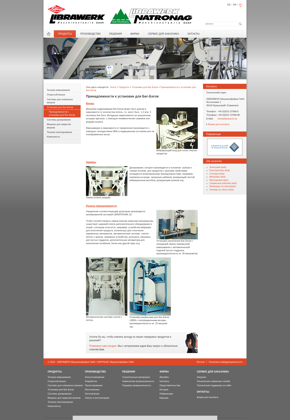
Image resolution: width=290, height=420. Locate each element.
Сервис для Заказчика (163, 33)
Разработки (91, 381)
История (164, 389)
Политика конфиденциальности (225, 362)
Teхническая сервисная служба (213, 381)
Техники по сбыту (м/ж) (221, 189)
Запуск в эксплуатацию (97, 398)
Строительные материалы (136, 377)
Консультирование (94, 377)
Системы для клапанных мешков (60, 101)
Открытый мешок (56, 94)
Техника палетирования (59, 132)
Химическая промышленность (138, 381)
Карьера (164, 398)
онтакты (193, 33)
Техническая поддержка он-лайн (214, 385)
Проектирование (94, 385)
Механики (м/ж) (217, 176)
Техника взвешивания (58, 90)
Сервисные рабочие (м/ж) (223, 183)
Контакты (164, 381)
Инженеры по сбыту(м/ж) (222, 186)
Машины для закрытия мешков (59, 126)
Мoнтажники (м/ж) (218, 180)
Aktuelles (164, 377)
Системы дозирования (59, 119)
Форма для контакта (218, 124)
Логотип (200, 362)
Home (113, 87)
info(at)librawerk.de (227, 118)
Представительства (170, 385)
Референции (166, 393)
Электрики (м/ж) (217, 167)
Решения (115, 33)
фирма (134, 33)
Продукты (65, 33)
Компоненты (53, 136)
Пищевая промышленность (136, 385)
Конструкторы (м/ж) (219, 170)
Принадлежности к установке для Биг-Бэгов (62, 113)
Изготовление (92, 389)
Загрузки (201, 377)
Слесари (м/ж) (217, 173)
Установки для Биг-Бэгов (60, 107)
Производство (90, 33)
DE (228, 4)
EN (234, 4)
